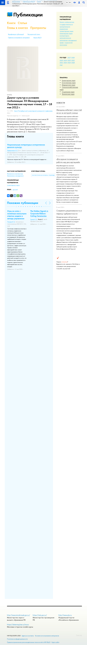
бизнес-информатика (67, 22)
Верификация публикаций (16, 34)
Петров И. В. (11, 222)
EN (70, 2)
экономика (63, 45)
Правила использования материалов (19, 38)
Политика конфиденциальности (17, 639)
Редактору (79, 635)
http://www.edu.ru (65, 615)
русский (15, 189)
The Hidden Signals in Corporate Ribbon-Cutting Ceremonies (39, 213)
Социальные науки (68, 92)
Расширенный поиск (34, 34)
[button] (16, 206)
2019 (69, 63)
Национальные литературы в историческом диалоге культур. (26, 145)
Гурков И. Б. (33, 219)
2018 (73, 63)
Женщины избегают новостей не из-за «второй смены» (69, 111)
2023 (69, 60)
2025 (61, 60)
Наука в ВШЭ (37, 38)
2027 (69, 58)
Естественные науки (69, 83)
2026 (73, 58)
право (62, 43)
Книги (11, 23)
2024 (65, 60)
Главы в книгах (17, 28)
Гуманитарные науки (68, 80)
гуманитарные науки (66, 31)
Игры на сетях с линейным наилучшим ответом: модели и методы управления (16, 215)
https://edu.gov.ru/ (40, 615)
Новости (60, 103)
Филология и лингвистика (15, 174)
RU (67, 2)
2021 (61, 63)
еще (61, 65)
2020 (65, 63)
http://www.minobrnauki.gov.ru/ (18, 615)
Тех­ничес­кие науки (68, 94)
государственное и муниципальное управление (66, 26)
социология (68, 43)
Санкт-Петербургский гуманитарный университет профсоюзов (33, 111)
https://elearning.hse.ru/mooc (18, 624)
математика (64, 40)
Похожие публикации (22, 203)
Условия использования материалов (47, 636)
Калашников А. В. (12, 150)
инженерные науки (66, 33)
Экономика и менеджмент (15, 176)
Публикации (28, 14)
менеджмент (72, 40)
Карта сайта (55, 642)
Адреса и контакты (28, 636)
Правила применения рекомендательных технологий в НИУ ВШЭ (28, 642)
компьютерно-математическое (65, 37)
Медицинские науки (68, 85)
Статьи (22, 23)
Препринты (38, 28)
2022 (73, 60)
